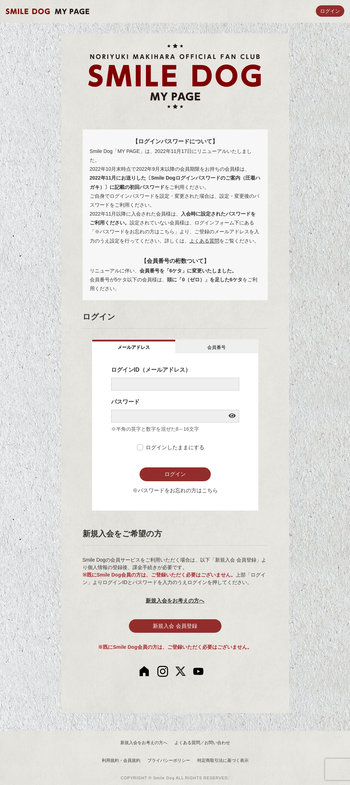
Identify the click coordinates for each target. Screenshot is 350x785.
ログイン (330, 11)
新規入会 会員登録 (175, 626)
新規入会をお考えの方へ (175, 601)
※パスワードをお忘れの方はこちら (175, 490)
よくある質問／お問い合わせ (202, 742)
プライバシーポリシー (168, 760)
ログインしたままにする (175, 447)
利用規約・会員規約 (121, 760)
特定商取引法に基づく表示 (223, 760)
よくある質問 (204, 241)
